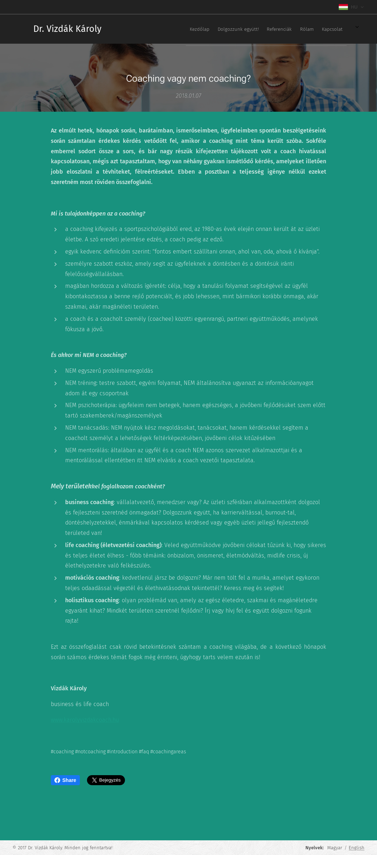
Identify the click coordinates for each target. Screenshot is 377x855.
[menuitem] (254, 29)
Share (65, 780)
